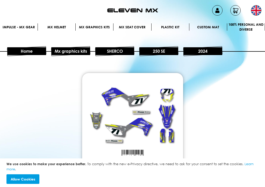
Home (27, 51)
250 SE (159, 51)
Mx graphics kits (94, 27)
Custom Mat (208, 27)
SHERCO (115, 51)
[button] (256, 10)
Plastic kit (170, 27)
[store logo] (132, 10)
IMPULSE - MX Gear (19, 27)
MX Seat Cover (132, 27)
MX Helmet (56, 27)
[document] (133, 173)
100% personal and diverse (245, 27)
